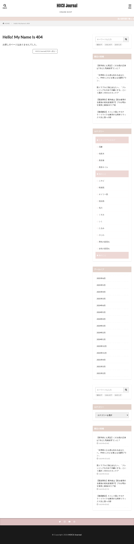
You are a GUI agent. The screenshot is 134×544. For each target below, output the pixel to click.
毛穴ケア (99, 44)
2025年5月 (101, 285)
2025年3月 (101, 299)
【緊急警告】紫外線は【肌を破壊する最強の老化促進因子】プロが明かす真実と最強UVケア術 (111, 102)
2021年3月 (101, 366)
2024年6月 (101, 305)
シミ (100, 221)
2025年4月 (101, 292)
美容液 (101, 160)
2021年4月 (101, 360)
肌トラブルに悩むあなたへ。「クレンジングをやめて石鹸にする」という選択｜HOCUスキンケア (111, 90)
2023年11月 (102, 353)
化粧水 (101, 153)
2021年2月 (101, 373)
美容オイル (103, 167)
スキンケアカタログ (107, 140)
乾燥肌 (101, 187)
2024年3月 (101, 326)
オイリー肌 (103, 194)
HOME (7, 23)
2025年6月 (101, 278)
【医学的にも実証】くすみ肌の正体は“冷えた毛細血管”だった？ (111, 66)
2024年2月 (101, 332)
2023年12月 (102, 346)
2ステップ (118, 44)
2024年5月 (101, 312)
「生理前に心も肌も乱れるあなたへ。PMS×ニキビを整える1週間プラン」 (111, 78)
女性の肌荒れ (104, 248)
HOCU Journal (67, 6)
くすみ (101, 214)
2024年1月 (101, 339)
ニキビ (101, 181)
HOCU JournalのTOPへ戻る (45, 51)
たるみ (101, 228)
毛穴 (100, 208)
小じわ (101, 235)
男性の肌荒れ (104, 242)
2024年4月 (101, 319)
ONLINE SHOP (65, 12)
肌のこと (102, 174)
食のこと (102, 255)
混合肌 (101, 201)
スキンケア (108, 44)
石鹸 (100, 147)
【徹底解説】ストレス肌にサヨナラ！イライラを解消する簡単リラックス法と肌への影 (111, 114)
